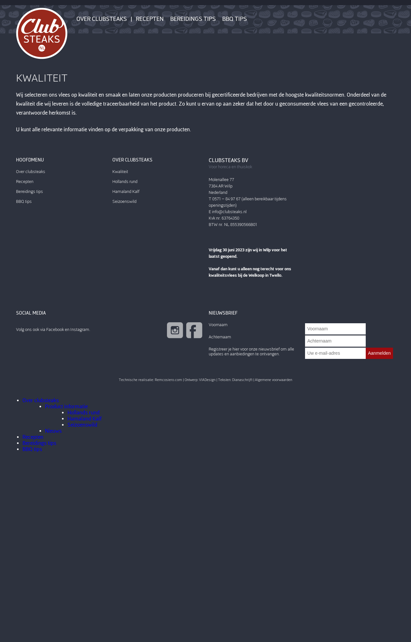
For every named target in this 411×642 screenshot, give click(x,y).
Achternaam (220, 336)
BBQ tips (234, 18)
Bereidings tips (193, 18)
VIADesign (207, 380)
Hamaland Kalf (125, 191)
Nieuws (53, 431)
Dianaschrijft (242, 380)
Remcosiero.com (168, 380)
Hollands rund (124, 181)
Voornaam (218, 324)
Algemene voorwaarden (273, 380)
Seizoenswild (124, 201)
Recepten (150, 18)
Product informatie (66, 406)
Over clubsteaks (101, 18)
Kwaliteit (120, 171)
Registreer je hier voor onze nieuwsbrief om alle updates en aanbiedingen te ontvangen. (251, 351)
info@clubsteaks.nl (229, 211)
